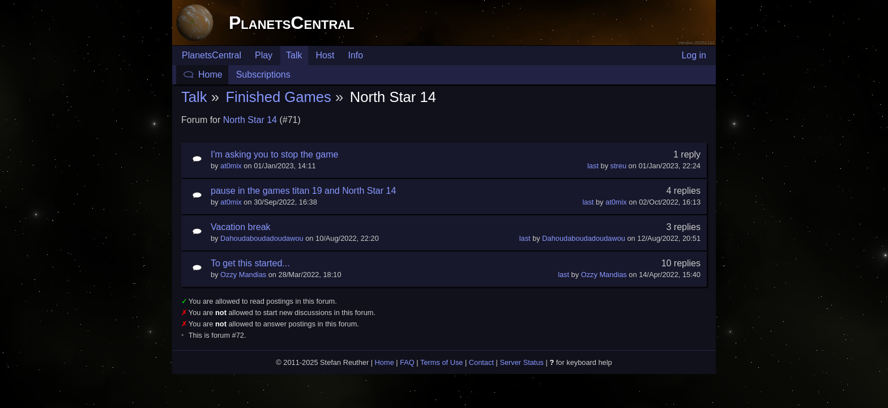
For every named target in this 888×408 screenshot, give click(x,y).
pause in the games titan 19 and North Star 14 (303, 191)
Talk (294, 55)
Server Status (522, 362)
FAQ (407, 362)
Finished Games (278, 97)
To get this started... (250, 263)
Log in (693, 55)
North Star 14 (250, 120)
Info (355, 55)
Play (263, 55)
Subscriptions (263, 74)
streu (618, 166)
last (593, 166)
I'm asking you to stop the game (274, 154)
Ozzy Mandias (243, 274)
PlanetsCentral (292, 22)
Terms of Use (441, 362)
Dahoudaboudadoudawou (262, 238)
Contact (481, 362)
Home (210, 74)
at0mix (231, 166)
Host (325, 55)
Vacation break (241, 227)
